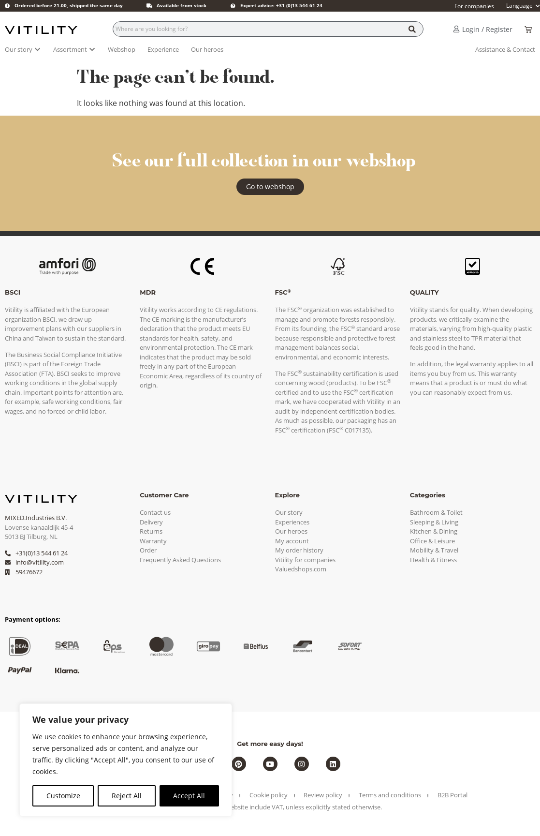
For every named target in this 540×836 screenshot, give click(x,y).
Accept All (189, 795)
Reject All (127, 795)
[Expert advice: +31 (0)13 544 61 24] (233, 5)
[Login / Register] (456, 29)
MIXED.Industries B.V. (36, 517)
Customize (63, 795)
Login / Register (487, 29)
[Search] (412, 29)
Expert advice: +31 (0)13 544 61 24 (281, 5)
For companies (474, 6)
